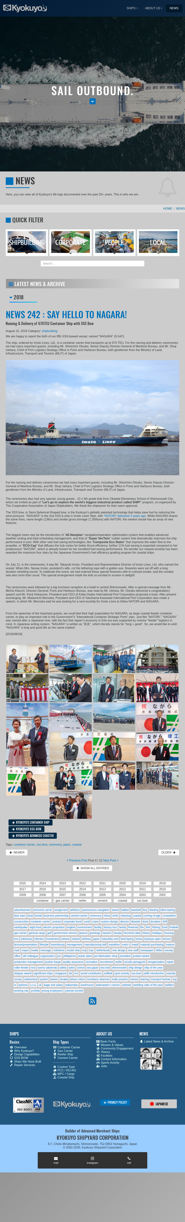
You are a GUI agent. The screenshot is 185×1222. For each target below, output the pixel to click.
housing (168, 932)
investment (52, 938)
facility (98, 927)
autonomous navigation (96, 909)
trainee (134, 979)
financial (133, 927)
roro (33, 967)
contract (56, 921)
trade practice (120, 979)
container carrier (24, 844)
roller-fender (21, 967)
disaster (135, 921)
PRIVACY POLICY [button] (115, 1102)
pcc (59, 956)
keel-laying (127, 938)
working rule (21, 990)
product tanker (141, 956)
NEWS (174, 8)
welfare (169, 984)
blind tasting (168, 909)
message (45, 950)
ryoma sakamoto (47, 967)
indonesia (26, 938)
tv (15, 984)
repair (170, 961)
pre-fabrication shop (105, 956)
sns (76, 973)
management (74, 944)
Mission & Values (109, 1045)
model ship (73, 950)
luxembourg (58, 944)
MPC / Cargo (64, 1073)
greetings (94, 932)
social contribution (91, 973)
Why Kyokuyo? (22, 1050)
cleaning (126, 915)
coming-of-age (151, 915)
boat (30, 915)
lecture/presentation (26, 944)
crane (95, 921)
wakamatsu (72, 984)
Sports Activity (107, 1062)
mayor (25, 950)
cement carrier (79, 915)
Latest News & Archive (156, 1041)
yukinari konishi (74, 990)
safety (62, 967)
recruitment (106, 961)
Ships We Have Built (25, 1061)
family (122, 927)
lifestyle (44, 944)
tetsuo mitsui (77, 979)
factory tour (110, 927)
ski (70, 973)
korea (139, 938)
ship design (135, 967)
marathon (114, 944)
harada (117, 932)
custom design (109, 921)
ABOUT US (152, 8)
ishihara (86, 938)
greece (83, 932)
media (34, 950)
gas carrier (20, 932)
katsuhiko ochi (110, 938)
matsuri (170, 944)
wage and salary (53, 984)
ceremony (55, 844)
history (146, 932)
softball (108, 973)
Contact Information (111, 1059)
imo (16, 938)
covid (87, 921)
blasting (154, 909)
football (173, 927)
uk (40, 984)
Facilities (104, 1055)
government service (65, 932)
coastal (77, 844)
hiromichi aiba (132, 932)
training (144, 979)
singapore (61, 973)
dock (145, 921)
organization (48, 956)
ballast (125, 909)
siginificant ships (43, 973)
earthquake (21, 927)
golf (49, 932)
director (124, 921)
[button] (93, 101)
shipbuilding (50, 331)
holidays (157, 932)
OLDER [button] (168, 852)
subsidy (170, 973)
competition (169, 915)
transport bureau (161, 979)
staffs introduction (153, 973)
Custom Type (64, 1066)
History (103, 1052)
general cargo (37, 932)
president (125, 956)
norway (168, 950)
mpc (91, 950)
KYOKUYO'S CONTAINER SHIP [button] (31, 822)
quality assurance (73, 961)
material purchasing (152, 944)
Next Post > (110, 860)
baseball (136, 909)
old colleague (30, 956)
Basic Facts (106, 1041)
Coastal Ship (63, 1077)
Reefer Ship (63, 1054)
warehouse (87, 984)
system (44, 979)
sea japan (92, 967)
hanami (106, 932)
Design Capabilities (25, 1054)
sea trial (105, 967)
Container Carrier (66, 1047)
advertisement (22, 909)
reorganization (156, 961)
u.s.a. (33, 984)
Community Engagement (114, 1048)
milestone (59, 950)
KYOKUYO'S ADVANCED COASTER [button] (33, 835)
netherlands (103, 950)
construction (21, 921)
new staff (133, 950)
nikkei (159, 950)
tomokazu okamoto (98, 979)
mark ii (126, 944)
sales (72, 967)
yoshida (35, 990)
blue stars (20, 915)
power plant (85, 956)
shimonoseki (119, 967)
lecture (167, 938)
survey (18, 979)
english (71, 927)
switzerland (31, 979)
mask (135, 944)
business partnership (56, 915)
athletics (75, 909)
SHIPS (131, 8)
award (115, 909)
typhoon (23, 984)
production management (28, 961)
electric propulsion (54, 927)
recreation (92, 961)
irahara (65, 938)
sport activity (122, 973)
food (164, 927)
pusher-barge (53, 961)
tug (174, 979)
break (38, 915)
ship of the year (153, 967)
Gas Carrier (63, 1050)
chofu (115, 915)
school (81, 967)
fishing (156, 927)
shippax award (22, 973)
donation (155, 921)
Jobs (101, 1066)
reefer (118, 961)
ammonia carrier (42, 909)
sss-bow (41, 844)
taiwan (54, 979)
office (17, 956)
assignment (61, 909)
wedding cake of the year (148, 984)
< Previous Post (76, 860)
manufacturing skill (95, 944)
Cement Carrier (65, 1057)
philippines (69, 956)
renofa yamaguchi (134, 961)
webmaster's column (108, 984)
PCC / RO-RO (64, 1070)
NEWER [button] (17, 852)
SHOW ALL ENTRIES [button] (92, 868)
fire (142, 927)
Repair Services (22, 1065)
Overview (18, 1047)
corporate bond (73, 921)
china (107, 915)
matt (16, 950)
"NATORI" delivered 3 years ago (125, 515)
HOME (167, 208)
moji (84, 950)
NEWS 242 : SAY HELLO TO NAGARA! (66, 314)
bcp (145, 909)
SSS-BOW (19, 1057)
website (126, 984)
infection (39, 938)
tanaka (64, 979)
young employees (52, 990)
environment (85, 927)
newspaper (146, 950)
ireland (76, 938)
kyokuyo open (152, 938)
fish (148, 927)
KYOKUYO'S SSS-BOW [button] (26, 829)
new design (119, 950)
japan (66, 844)
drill (165, 921)
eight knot (35, 927)
